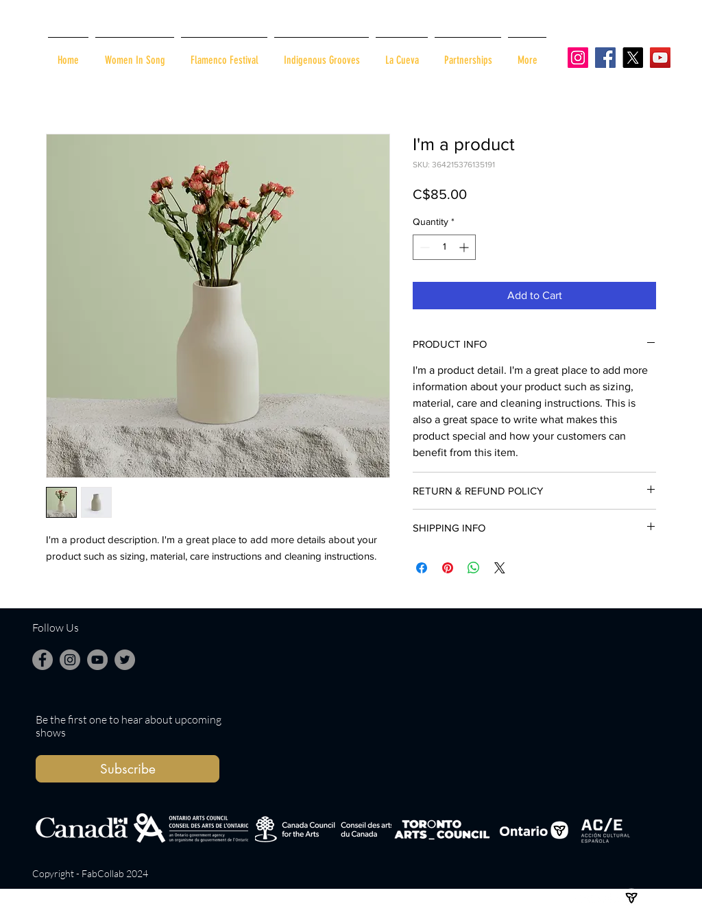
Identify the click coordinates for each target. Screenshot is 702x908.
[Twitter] (124, 659)
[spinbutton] (444, 247)
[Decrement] (423, 247)
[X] (632, 57)
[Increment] (465, 247)
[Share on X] (500, 568)
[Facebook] (605, 57)
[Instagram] (578, 57)
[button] (127, 768)
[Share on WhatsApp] (473, 568)
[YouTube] (660, 57)
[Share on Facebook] (421, 568)
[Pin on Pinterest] (447, 568)
